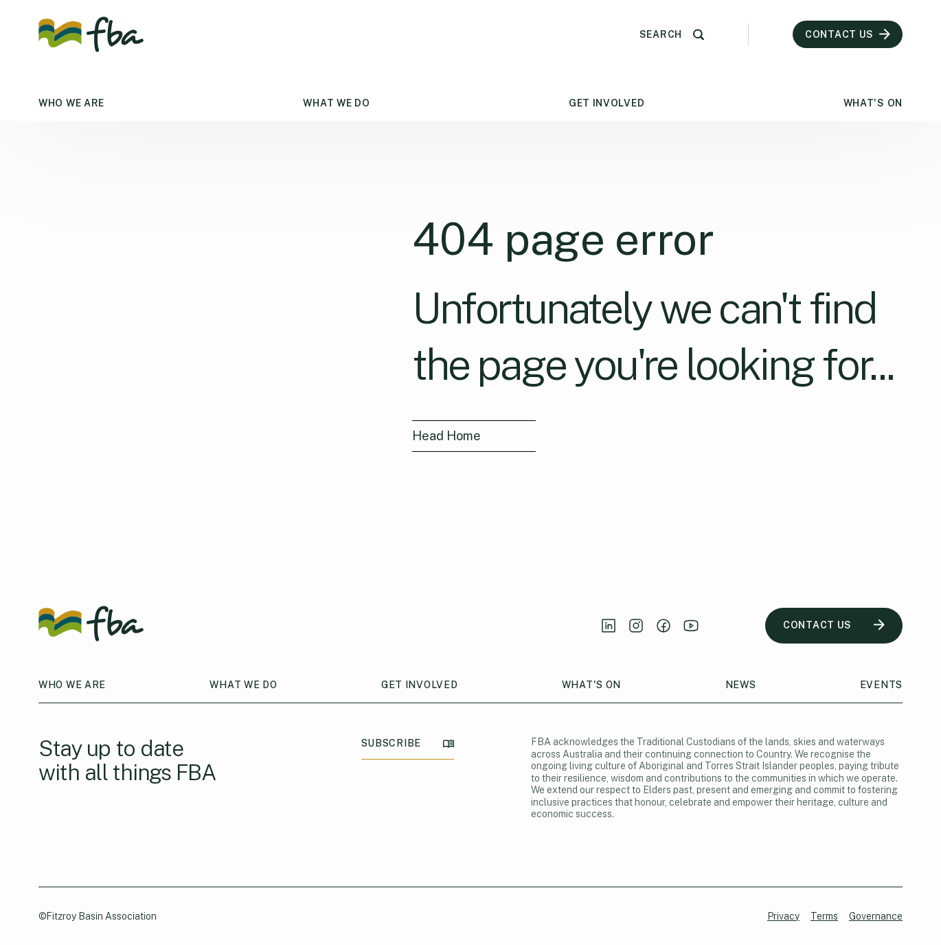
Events (881, 684)
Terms (824, 916)
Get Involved (606, 103)
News (740, 684)
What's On (873, 103)
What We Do (336, 103)
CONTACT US (834, 625)
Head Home (446, 436)
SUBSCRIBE (407, 743)
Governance (876, 916)
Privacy (783, 916)
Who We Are (71, 103)
